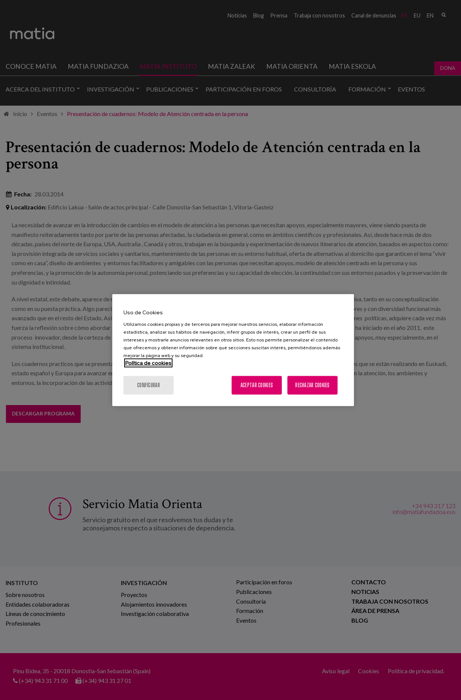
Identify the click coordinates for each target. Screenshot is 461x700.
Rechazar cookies (312, 385)
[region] (233, 350)
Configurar (148, 385)
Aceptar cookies (257, 385)
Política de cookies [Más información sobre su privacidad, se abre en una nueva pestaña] (148, 362)
